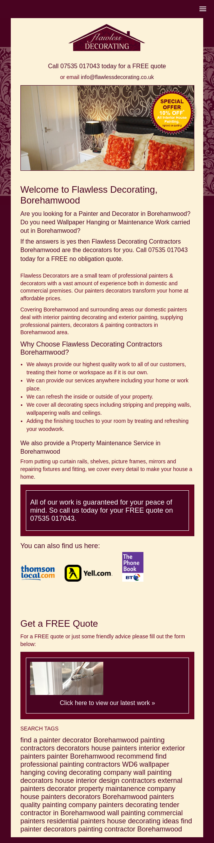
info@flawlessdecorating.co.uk (117, 77)
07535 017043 (80, 66)
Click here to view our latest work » (107, 703)
